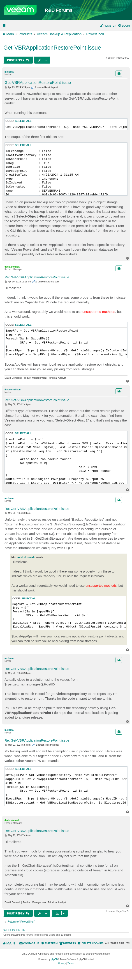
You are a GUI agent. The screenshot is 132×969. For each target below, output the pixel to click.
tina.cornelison (13, 389)
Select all (23, 121)
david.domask (12, 267)
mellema (9, 72)
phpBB (54, 959)
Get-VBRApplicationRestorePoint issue (52, 47)
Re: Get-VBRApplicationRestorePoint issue (37, 277)
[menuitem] (124, 25)
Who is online (15, 930)
